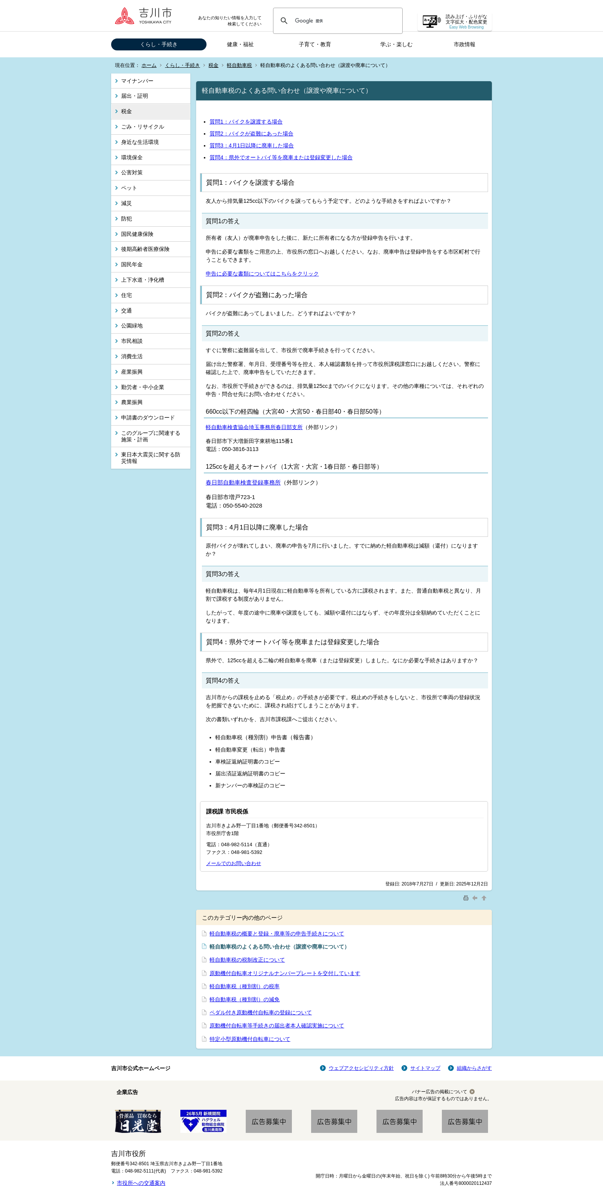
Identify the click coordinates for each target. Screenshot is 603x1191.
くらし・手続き (159, 44)
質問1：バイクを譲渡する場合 (246, 122)
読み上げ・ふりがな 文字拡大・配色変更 (466, 22)
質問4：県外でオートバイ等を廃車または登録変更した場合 (281, 157)
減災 (126, 203)
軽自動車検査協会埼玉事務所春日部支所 (254, 427)
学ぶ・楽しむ (396, 44)
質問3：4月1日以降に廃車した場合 (252, 145)
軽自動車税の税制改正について (247, 960)
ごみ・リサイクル (142, 127)
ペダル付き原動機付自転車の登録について (261, 1012)
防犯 (126, 218)
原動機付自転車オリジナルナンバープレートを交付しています (285, 973)
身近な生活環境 (140, 142)
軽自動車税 (239, 65)
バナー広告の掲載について (439, 1091)
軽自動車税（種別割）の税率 (245, 986)
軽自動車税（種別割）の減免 (245, 999)
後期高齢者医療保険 (145, 249)
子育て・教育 (315, 44)
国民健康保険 (137, 234)
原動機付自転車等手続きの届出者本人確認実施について (277, 1025)
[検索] (336, 20)
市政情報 (464, 44)
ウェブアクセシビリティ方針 (361, 1068)
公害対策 (132, 172)
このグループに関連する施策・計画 (150, 436)
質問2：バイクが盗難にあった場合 (251, 133)
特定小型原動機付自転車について (250, 1039)
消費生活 (132, 356)
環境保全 (132, 157)
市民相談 (132, 341)
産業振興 (132, 372)
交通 (126, 310)
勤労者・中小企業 (142, 387)
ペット (129, 188)
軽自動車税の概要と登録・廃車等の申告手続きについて (277, 933)
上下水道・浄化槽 (142, 280)
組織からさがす (474, 1068)
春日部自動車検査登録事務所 (243, 482)
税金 (213, 65)
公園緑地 (132, 325)
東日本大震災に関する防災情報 (150, 457)
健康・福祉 (240, 44)
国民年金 (132, 264)
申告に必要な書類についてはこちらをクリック (262, 274)
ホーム (149, 65)
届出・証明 (134, 96)
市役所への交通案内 (141, 1183)
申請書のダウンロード (148, 417)
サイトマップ (425, 1068)
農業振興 (132, 402)
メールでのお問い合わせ (233, 863)
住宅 (126, 295)
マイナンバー (137, 81)
